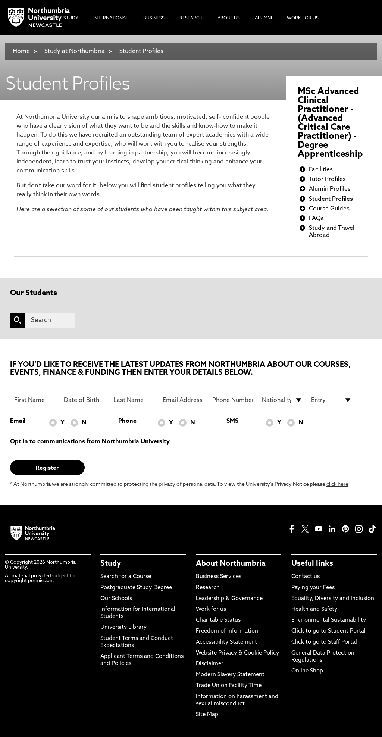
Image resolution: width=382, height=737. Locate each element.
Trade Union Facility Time (229, 685)
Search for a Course (125, 577)
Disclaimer (209, 664)
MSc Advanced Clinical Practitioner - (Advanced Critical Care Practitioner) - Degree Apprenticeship (330, 123)
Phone (127, 421)
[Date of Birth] (84, 400)
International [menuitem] (110, 18)
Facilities (321, 170)
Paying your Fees (313, 588)
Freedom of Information (227, 631)
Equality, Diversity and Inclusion (332, 599)
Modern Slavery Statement (230, 675)
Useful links (312, 564)
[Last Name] (134, 400)
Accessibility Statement (226, 642)
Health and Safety (314, 609)
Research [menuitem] (191, 18)
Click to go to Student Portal (328, 631)
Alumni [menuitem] (263, 18)
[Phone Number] (233, 400)
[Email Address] (183, 400)
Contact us (305, 577)
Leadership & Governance (229, 599)
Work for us (211, 609)
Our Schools (116, 599)
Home (21, 51)
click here (337, 484)
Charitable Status (218, 620)
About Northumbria (231, 564)
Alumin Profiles (330, 189)
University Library (123, 627)
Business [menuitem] (154, 18)
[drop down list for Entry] (331, 400)
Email (17, 421)
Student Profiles (141, 51)
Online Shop (307, 671)
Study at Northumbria (74, 51)
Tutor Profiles (327, 179)
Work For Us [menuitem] (303, 18)
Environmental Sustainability (328, 620)
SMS (232, 421)
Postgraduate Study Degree (136, 588)
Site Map (207, 715)
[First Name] (34, 400)
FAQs (316, 219)
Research (208, 588)
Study (110, 564)
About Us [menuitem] (228, 18)
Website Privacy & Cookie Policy (237, 653)
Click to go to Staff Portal (324, 642)
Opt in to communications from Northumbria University (90, 442)
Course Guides (329, 209)
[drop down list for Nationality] (282, 400)
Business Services (218, 577)
